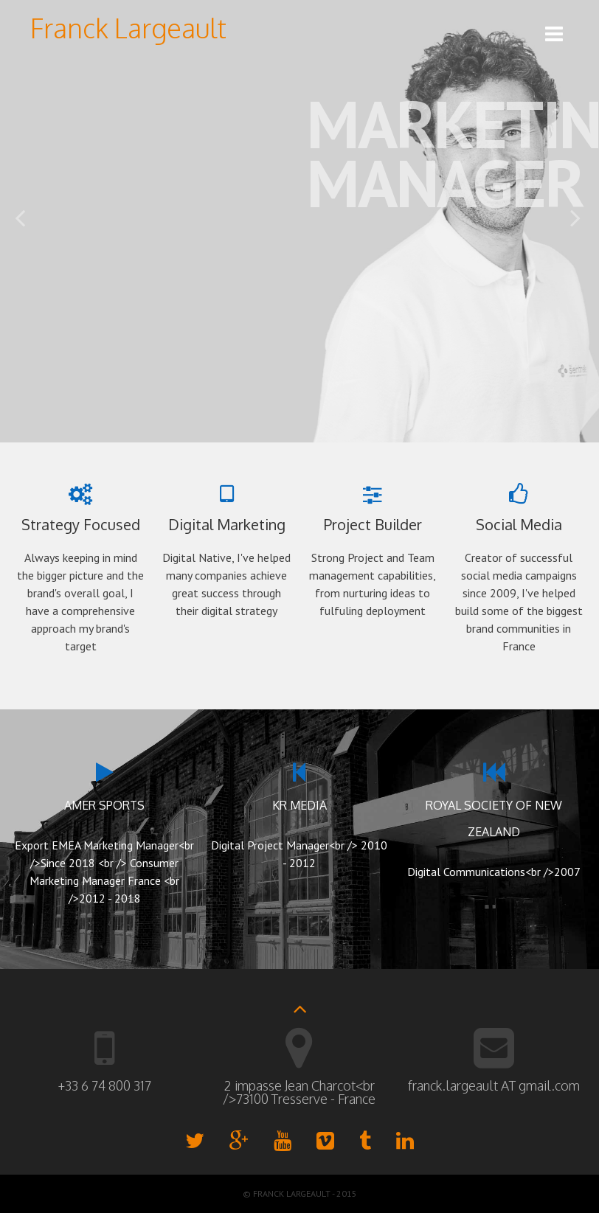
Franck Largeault (128, 27)
